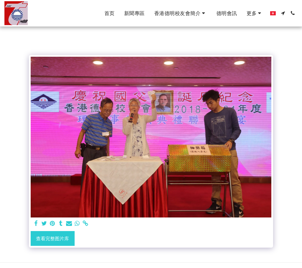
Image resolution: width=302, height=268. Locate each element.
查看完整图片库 (52, 238)
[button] (180, 13)
